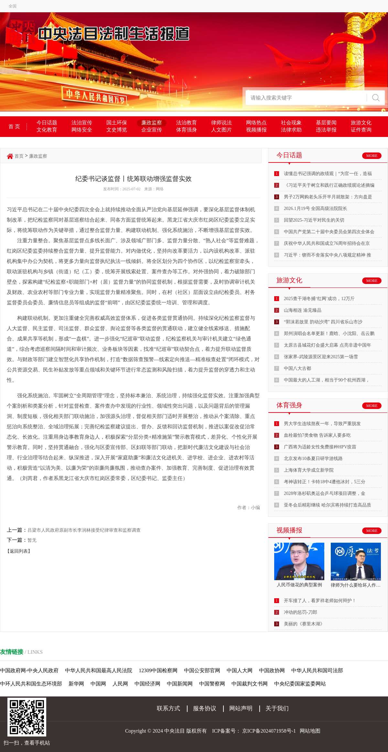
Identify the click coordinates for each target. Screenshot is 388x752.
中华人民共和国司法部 (317, 670)
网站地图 (310, 731)
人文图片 (221, 129)
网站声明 (241, 708)
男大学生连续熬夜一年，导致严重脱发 (322, 423)
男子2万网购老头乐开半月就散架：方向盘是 (328, 196)
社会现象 (291, 122)
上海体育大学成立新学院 (309, 470)
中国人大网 (240, 670)
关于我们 (277, 708)
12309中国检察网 (158, 670)
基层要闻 (326, 122)
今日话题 (47, 122)
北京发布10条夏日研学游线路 (313, 458)
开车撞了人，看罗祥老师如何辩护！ (320, 600)
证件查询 (361, 129)
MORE (372, 155)
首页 (19, 156)
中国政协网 (272, 670)
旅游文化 (361, 122)
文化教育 (47, 129)
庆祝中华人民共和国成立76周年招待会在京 (327, 243)
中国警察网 (212, 683)
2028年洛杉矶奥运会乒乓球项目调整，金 (324, 493)
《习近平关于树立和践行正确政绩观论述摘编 (329, 185)
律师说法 (221, 122)
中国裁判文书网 (250, 683)
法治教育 (186, 122)
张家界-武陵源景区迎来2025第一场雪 (321, 356)
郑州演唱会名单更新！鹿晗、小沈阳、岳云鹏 (329, 333)
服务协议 (204, 708)
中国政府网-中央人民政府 (29, 670)
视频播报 (256, 129)
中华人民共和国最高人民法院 (98, 670)
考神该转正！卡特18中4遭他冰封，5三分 (324, 481)
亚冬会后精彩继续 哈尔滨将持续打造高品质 (327, 505)
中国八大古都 (297, 368)
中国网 (98, 683)
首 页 (14, 126)
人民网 (120, 683)
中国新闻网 (180, 683)
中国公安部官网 (202, 670)
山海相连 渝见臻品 (302, 310)
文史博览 (116, 129)
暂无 (32, 540)
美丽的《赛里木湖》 (304, 623)
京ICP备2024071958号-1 (269, 731)
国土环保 (116, 122)
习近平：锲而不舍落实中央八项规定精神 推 (327, 255)
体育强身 (186, 129)
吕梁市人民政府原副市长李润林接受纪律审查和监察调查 (84, 530)
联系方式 (168, 708)
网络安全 (81, 129)
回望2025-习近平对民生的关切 (314, 220)
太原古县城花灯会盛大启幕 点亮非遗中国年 (327, 345)
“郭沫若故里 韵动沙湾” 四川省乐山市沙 (323, 321)
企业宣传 (151, 129)
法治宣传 (81, 122)
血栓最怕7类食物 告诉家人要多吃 (317, 435)
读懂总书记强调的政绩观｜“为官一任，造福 (328, 173)
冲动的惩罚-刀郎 (300, 612)
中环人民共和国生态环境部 (31, 683)
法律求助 (291, 129)
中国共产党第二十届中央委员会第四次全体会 (329, 231)
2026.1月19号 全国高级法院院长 (315, 208)
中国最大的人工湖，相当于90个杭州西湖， (327, 380)
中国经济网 (147, 683)
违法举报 (326, 129)
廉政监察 (151, 122)
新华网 (76, 683)
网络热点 (256, 122)
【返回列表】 (18, 551)
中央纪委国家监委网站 (300, 683)
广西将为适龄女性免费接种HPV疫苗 (320, 446)
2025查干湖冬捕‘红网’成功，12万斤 (319, 298)
